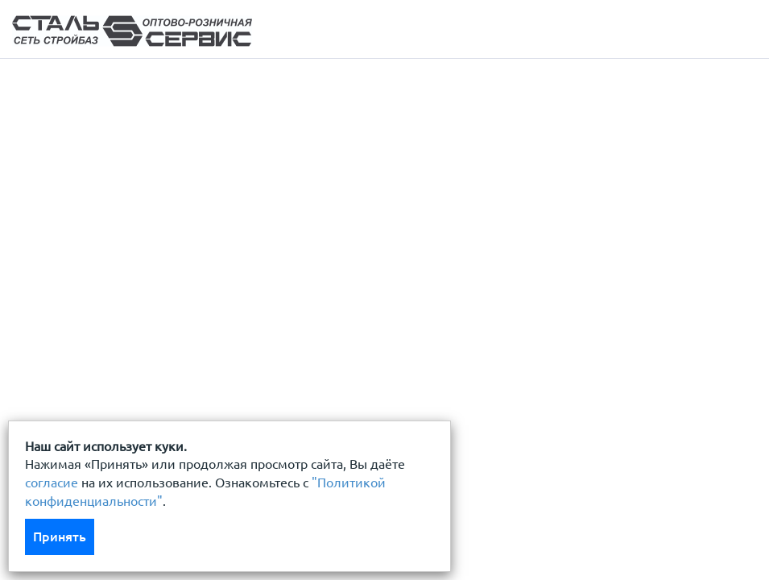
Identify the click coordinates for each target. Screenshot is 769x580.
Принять (59, 536)
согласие (51, 482)
